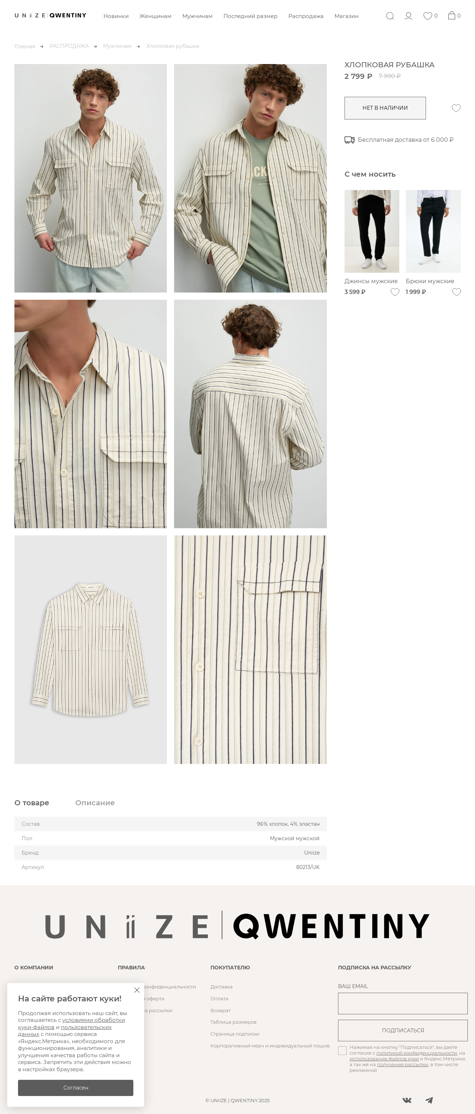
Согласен (75, 1087)
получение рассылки (402, 1064)
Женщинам (155, 16)
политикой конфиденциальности (416, 1053)
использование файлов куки (384, 1058)
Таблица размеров (233, 1022)
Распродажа (306, 16)
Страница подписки (234, 1034)
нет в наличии (385, 108)
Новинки (116, 16)
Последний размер (250, 16)
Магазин (346, 16)
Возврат (220, 1010)
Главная (24, 46)
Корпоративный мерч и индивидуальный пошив (270, 1046)
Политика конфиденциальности (157, 987)
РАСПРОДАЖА (69, 46)
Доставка (221, 987)
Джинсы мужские (371, 281)
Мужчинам (197, 16)
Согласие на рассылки (145, 1010)
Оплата (219, 998)
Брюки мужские (430, 281)
